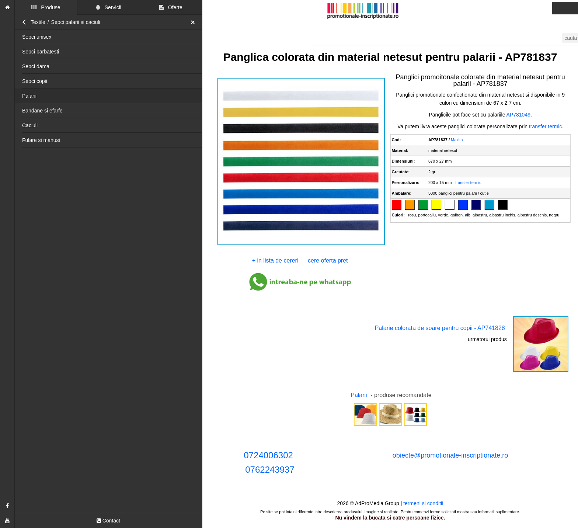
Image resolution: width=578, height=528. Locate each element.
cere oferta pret (328, 260)
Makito (457, 140)
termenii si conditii (527, 8)
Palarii (29, 96)
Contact (108, 521)
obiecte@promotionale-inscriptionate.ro (450, 455)
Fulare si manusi (41, 140)
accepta (429, 21)
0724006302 (268, 455)
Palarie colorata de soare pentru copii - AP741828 (440, 328)
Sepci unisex (36, 37)
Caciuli (30, 125)
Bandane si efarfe (42, 111)
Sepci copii (34, 81)
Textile (38, 22)
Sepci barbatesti (40, 52)
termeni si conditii (423, 503)
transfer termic (545, 126)
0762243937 (269, 470)
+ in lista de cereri (275, 260)
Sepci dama (35, 66)
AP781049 (518, 115)
